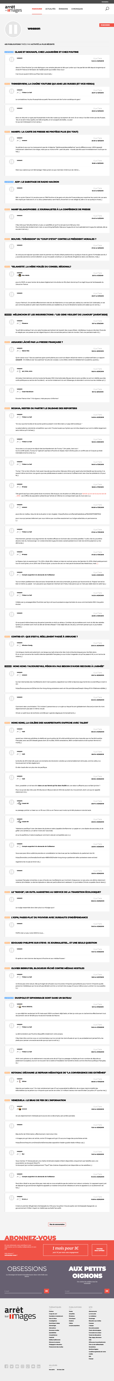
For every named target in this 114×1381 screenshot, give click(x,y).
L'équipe (91, 1325)
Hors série (52, 1369)
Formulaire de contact (95, 1332)
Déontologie (52, 1325)
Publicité (51, 1337)
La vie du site (92, 1313)
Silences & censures (54, 1342)
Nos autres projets (94, 1328)
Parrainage (92, 1318)
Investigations (53, 1321)
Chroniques (77, 9)
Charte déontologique (95, 1330)
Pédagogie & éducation (55, 1344)
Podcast (91, 1358)
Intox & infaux (53, 1318)
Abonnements (93, 1311)
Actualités (50, 9)
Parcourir (37, 9)
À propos (91, 1323)
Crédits (91, 1354)
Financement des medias (56, 1347)
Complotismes (53, 1335)
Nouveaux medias (54, 1330)
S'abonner (105, 25)
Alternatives (52, 1328)
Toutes (71, 1311)
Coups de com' (53, 1313)
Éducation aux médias (95, 1321)
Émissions (63, 9)
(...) (97, 563)
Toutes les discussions (95, 1335)
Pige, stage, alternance (95, 1337)
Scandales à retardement (56, 1316)
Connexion (105, 2)
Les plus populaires (74, 1325)
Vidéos (71, 1323)
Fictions (51, 1311)
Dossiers (71, 1321)
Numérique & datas (54, 1323)
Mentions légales (93, 1349)
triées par (29, 44)
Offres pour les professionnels (97, 1342)
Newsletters (92, 1347)
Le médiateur (92, 1316)
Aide (90, 1339)
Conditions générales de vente (97, 1351)
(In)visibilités (52, 1332)
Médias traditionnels (54, 1339)
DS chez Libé (60, 1369)
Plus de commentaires (57, 1224)
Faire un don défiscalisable (96, 1344)
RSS (90, 1356)
